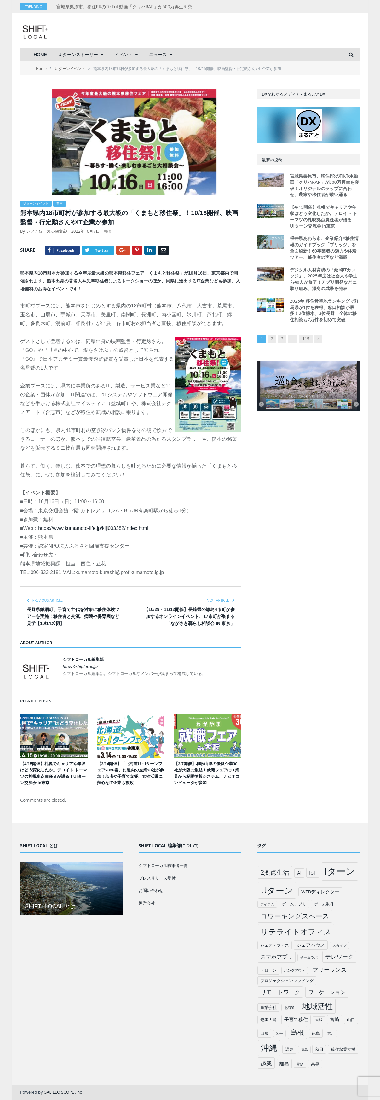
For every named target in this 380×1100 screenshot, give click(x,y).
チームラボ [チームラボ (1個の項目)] (309, 957)
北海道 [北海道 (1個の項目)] (289, 1007)
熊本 (59, 203)
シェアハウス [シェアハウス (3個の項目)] (311, 945)
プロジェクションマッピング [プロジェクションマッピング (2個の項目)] (287, 980)
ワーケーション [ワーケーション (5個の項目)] (327, 992)
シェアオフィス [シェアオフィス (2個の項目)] (274, 945)
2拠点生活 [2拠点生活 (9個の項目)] (275, 872)
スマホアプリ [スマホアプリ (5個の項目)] (277, 956)
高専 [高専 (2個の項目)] (315, 1064)
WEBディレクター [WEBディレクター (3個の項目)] (320, 891)
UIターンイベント (36, 203)
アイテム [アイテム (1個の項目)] (267, 904)
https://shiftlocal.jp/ (80, 666)
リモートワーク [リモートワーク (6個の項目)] (280, 992)
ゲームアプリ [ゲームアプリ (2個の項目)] (294, 904)
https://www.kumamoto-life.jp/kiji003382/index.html (93, 528)
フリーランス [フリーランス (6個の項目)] (330, 969)
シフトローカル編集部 (46, 231)
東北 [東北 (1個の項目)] (330, 1033)
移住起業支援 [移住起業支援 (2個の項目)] (343, 1049)
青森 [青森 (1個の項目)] (300, 1064)
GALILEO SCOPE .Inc (63, 1092)
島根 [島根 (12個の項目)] (297, 1032)
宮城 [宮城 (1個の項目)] (318, 1020)
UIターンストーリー (78, 54)
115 (305, 338)
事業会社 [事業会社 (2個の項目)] (268, 1007)
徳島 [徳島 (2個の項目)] (316, 1033)
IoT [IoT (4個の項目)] (312, 872)
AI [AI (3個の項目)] (299, 873)
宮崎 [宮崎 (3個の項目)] (334, 1019)
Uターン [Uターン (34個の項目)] (277, 890)
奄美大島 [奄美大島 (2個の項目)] (268, 1019)
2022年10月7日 (85, 231)
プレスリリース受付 (157, 878)
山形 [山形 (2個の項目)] (264, 1033)
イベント (123, 54)
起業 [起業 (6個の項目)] (266, 1063)
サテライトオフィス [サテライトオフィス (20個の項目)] (296, 931)
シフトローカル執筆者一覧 (163, 865)
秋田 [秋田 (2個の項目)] (319, 1049)
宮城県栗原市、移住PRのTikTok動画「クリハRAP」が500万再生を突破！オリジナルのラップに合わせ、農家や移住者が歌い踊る (128, 6)
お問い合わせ (151, 890)
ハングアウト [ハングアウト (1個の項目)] (294, 970)
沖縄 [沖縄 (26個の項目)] (269, 1047)
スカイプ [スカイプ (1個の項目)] (339, 945)
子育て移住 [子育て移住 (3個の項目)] (296, 1019)
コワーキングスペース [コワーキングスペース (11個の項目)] (295, 915)
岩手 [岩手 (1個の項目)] (279, 1033)
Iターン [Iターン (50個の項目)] (340, 871)
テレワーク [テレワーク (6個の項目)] (339, 956)
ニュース (158, 54)
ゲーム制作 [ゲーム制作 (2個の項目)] (324, 904)
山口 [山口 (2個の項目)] (351, 1019)
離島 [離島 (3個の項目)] (284, 1063)
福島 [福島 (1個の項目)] (304, 1049)
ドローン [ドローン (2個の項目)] (268, 970)
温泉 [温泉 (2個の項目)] (289, 1049)
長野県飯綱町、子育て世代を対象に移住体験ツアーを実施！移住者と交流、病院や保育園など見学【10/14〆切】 (73, 616)
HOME (40, 54)
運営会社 (147, 903)
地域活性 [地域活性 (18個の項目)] (317, 1006)
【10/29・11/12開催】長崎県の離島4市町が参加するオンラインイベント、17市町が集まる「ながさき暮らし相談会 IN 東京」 (189, 616)
